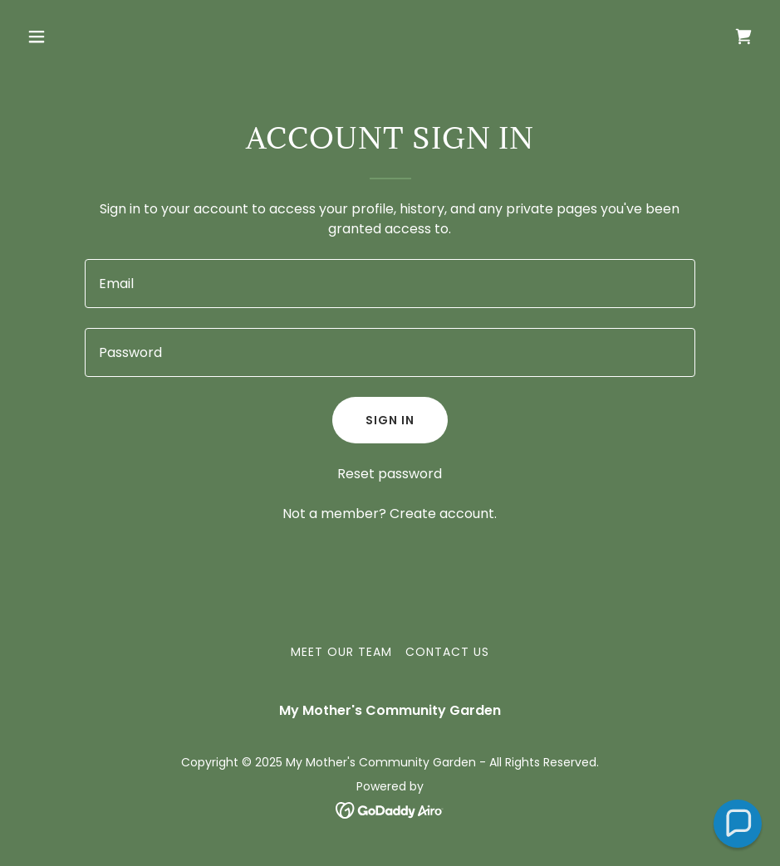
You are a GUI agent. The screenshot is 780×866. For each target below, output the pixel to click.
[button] (105, 36)
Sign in (390, 420)
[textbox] (390, 283)
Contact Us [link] (447, 651)
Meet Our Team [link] (341, 651)
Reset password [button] (389, 473)
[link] (743, 36)
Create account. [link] (443, 513)
